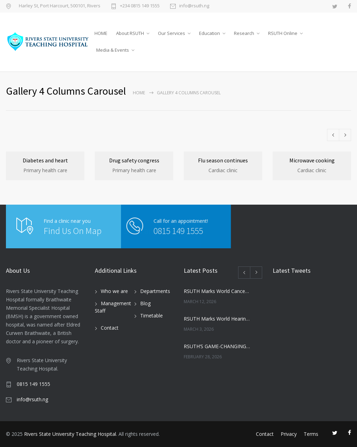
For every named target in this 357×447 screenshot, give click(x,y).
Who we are (114, 291)
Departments (155, 291)
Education (209, 33)
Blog (145, 303)
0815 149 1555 (135, 230)
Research (244, 33)
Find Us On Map (72, 230)
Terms (311, 434)
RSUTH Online (282, 33)
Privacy (289, 434)
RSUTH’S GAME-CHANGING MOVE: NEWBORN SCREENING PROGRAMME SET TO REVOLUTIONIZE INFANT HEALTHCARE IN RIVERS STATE (217, 346)
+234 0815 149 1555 (140, 6)
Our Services (171, 33)
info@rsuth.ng (194, 6)
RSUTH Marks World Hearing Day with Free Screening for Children (217, 318)
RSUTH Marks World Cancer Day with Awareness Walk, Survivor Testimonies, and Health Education (217, 291)
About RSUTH (130, 33)
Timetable (151, 315)
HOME (100, 33)
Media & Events (112, 50)
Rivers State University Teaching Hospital (70, 434)
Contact (110, 327)
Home (139, 93)
